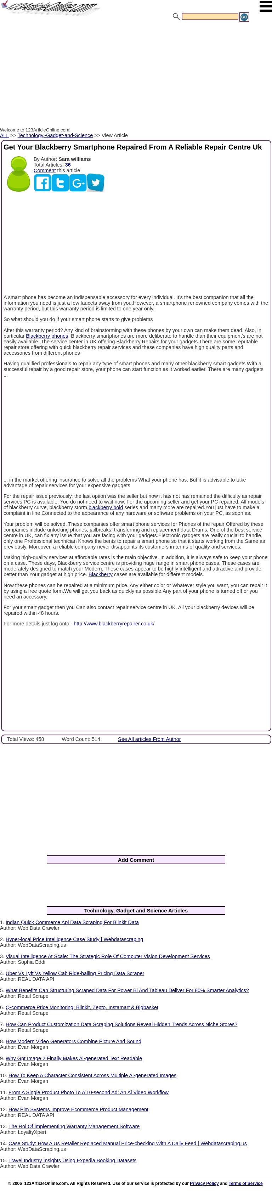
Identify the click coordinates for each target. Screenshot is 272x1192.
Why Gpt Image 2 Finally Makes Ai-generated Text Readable (74, 1058)
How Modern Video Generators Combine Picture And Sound (73, 1041)
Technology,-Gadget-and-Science (55, 135)
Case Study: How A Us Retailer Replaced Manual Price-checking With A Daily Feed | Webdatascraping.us (127, 1143)
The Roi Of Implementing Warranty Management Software (74, 1126)
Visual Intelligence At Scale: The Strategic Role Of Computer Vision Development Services (108, 956)
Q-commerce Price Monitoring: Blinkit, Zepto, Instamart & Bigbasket (82, 1007)
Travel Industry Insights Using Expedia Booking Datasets (72, 1160)
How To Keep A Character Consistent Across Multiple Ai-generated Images (92, 1075)
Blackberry (101, 574)
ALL (4, 135)
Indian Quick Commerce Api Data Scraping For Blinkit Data (72, 922)
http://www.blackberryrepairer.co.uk (113, 623)
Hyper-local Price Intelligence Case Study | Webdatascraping (74, 939)
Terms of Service (246, 1183)
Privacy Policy (204, 1183)
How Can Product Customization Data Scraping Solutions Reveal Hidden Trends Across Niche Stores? (121, 1024)
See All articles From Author (149, 739)
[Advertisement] (136, 75)
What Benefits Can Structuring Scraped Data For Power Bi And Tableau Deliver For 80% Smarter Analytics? (127, 990)
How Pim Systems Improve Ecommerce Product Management (78, 1109)
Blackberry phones (47, 336)
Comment (45, 170)
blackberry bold (106, 507)
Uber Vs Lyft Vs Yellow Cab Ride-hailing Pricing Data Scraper (75, 973)
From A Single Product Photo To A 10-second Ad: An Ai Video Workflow (88, 1092)
